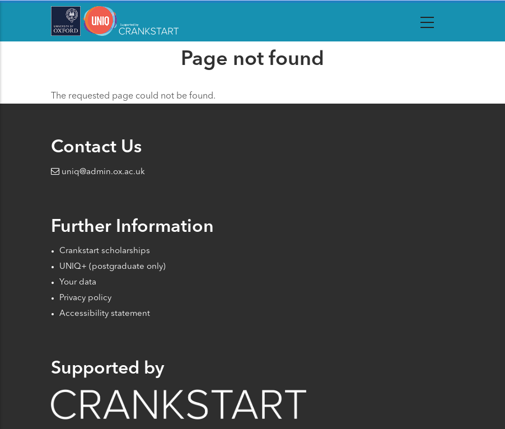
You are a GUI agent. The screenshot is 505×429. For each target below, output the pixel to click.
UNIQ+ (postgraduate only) (112, 267)
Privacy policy (85, 298)
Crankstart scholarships (104, 251)
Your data (77, 282)
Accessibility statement (104, 314)
